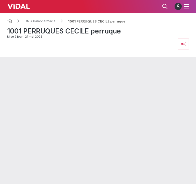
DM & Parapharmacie (40, 21)
